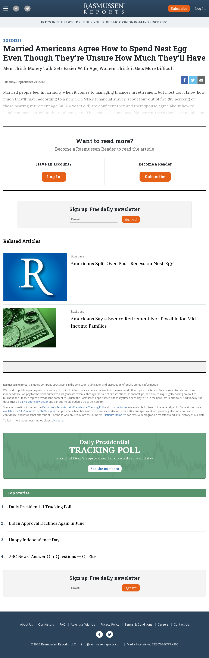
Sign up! (130, 219)
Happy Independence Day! (34, 539)
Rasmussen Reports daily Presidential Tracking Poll (73, 407)
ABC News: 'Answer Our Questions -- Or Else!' (53, 556)
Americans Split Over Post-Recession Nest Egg (122, 263)
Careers (163, 624)
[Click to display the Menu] (5, 8)
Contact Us (181, 624)
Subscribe (155, 176)
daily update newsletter (34, 402)
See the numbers (104, 468)
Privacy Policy (109, 624)
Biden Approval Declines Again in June (47, 523)
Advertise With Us (83, 624)
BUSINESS (12, 40)
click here (57, 420)
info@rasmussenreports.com (101, 644)
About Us (26, 624)
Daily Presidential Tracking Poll (40, 506)
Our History (46, 624)
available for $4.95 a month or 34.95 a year (29, 411)
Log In (200, 8)
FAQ (62, 624)
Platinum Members (115, 415)
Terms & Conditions (138, 624)
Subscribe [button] (179, 8)
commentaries (118, 407)
